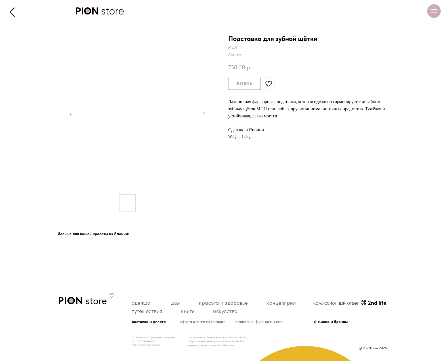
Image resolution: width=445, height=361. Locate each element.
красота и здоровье (223, 302)
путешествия (147, 311)
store (82, 300)
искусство (225, 311)
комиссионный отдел (350, 302)
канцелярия (281, 302)
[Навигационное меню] (434, 11)
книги (188, 311)
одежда (141, 302)
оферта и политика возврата (202, 321)
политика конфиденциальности (259, 321)
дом (176, 302)
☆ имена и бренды (330, 321)
